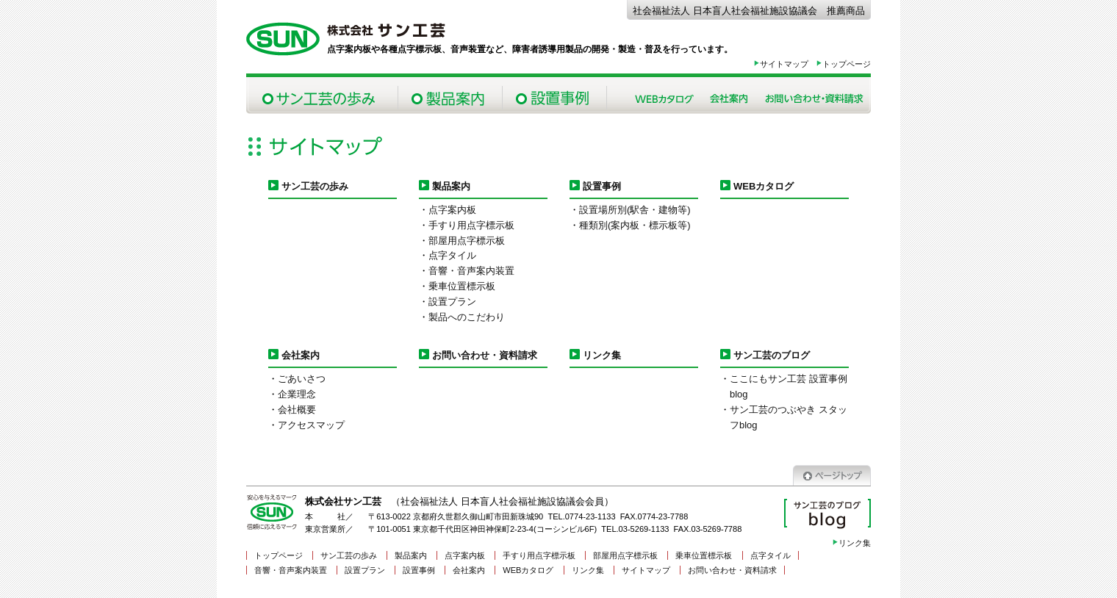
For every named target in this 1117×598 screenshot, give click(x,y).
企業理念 (297, 394)
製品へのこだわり (466, 317)
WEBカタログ (763, 186)
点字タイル (452, 255)
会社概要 (297, 409)
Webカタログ (664, 95)
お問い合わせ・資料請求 (814, 95)
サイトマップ (780, 64)
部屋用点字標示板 (466, 240)
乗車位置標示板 (461, 286)
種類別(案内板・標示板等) (635, 225)
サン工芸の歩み (322, 95)
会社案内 (729, 95)
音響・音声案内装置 (471, 270)
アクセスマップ (311, 425)
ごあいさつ (302, 378)
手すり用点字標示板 (471, 225)
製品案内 (450, 95)
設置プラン (452, 301)
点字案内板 (452, 209)
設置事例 (554, 95)
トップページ (843, 64)
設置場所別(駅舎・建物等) (635, 209)
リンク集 (602, 355)
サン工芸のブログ (771, 355)
